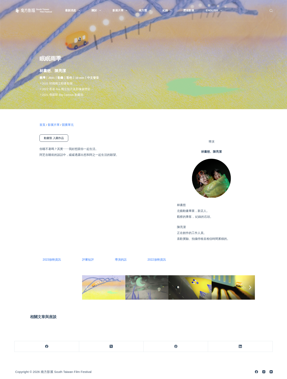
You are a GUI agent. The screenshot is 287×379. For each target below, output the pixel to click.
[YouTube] (271, 371)
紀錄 (168, 10)
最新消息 (73, 10)
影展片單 (121, 10)
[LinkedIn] (240, 346)
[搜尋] (271, 10)
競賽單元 (68, 124)
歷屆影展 (188, 10)
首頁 (42, 124)
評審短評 (88, 259)
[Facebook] (46, 346)
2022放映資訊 (157, 259)
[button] (86, 287)
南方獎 (146, 10)
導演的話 (121, 259)
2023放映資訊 (52, 259)
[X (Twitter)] (111, 346)
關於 (97, 10)
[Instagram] (263, 371)
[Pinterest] (176, 346)
